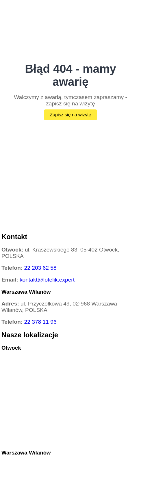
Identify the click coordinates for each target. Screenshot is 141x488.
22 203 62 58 (40, 268)
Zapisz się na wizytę (70, 114)
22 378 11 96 (40, 322)
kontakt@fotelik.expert (47, 280)
